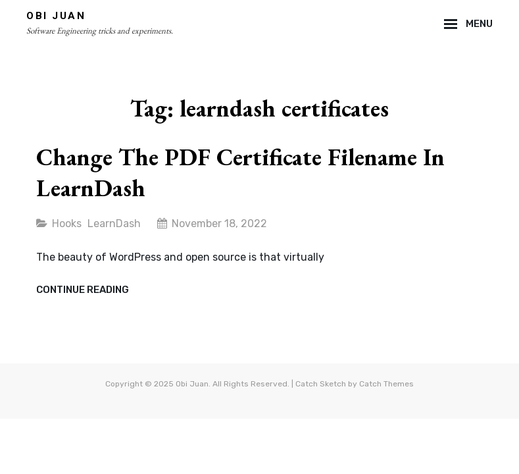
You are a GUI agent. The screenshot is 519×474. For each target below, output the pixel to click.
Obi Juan (56, 16)
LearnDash (114, 223)
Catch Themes (386, 383)
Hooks (67, 223)
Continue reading (82, 290)
